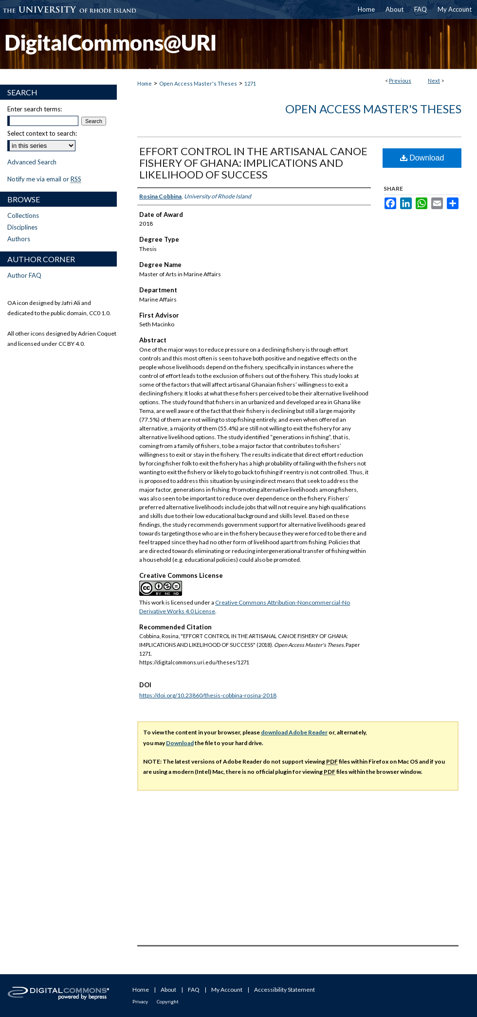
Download (422, 158)
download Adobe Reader (294, 732)
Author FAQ (24, 275)
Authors (18, 239)
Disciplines (22, 227)
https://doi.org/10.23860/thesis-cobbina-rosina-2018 (207, 695)
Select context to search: (42, 133)
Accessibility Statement (284, 989)
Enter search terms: (34, 109)
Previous (400, 80)
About (168, 989)
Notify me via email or (44, 179)
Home (144, 83)
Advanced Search (31, 162)
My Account (226, 989)
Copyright (168, 1001)
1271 (250, 83)
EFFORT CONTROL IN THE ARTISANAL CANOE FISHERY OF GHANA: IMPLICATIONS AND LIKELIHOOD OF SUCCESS (253, 162)
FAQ (194, 989)
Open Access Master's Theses (198, 83)
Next (434, 80)
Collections (23, 215)
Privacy (140, 1001)
